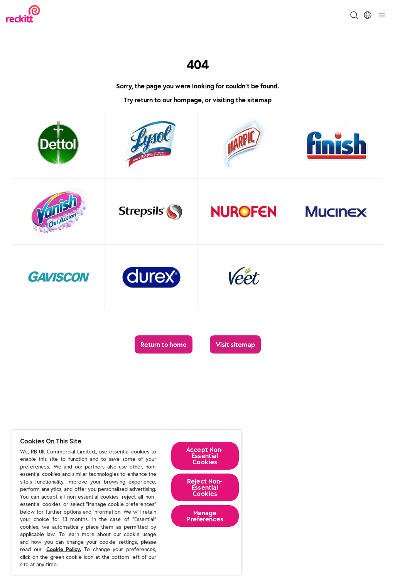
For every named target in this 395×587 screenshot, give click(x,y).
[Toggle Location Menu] (367, 15)
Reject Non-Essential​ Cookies (205, 487)
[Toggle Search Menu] (354, 15)
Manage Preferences (204, 516)
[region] (126, 502)
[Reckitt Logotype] (23, 15)
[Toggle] (382, 15)
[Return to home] (163, 344)
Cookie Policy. (63, 549)
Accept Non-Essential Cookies (205, 456)
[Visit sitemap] (235, 344)
